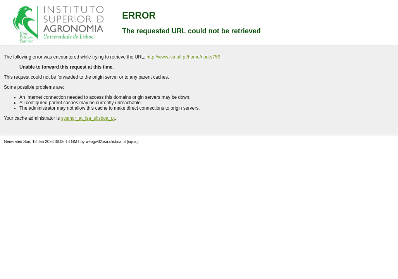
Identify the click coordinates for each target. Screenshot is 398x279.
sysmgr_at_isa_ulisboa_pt (88, 118)
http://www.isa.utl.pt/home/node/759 (183, 57)
